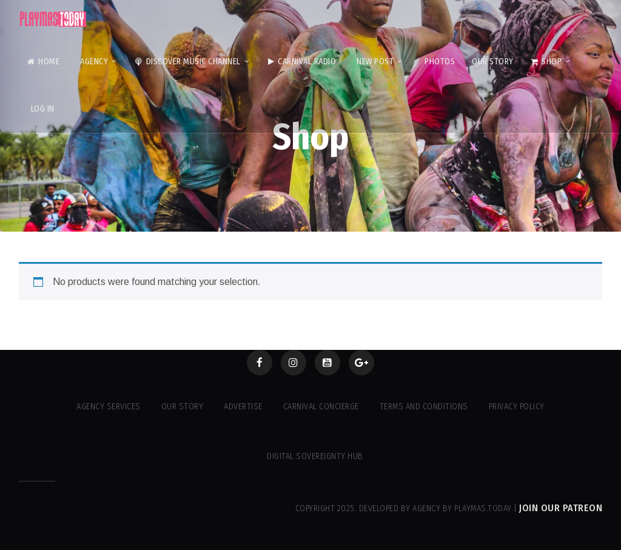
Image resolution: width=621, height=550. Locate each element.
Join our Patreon (560, 508)
